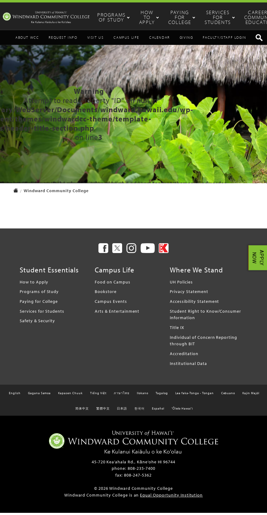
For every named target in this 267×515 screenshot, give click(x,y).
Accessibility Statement (194, 303)
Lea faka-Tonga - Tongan (194, 395)
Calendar (159, 39)
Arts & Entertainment (117, 313)
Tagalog (162, 395)
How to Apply (155, 17)
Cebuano (228, 395)
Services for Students (214, 17)
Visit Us (95, 39)
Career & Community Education (250, 17)
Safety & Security (37, 323)
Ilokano (142, 395)
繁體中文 (103, 411)
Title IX (177, 329)
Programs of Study (125, 17)
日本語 (122, 411)
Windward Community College (56, 193)
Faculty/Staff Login (224, 39)
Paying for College (182, 17)
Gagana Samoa (39, 395)
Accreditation (184, 356)
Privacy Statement (189, 293)
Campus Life (126, 39)
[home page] (15, 193)
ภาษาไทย (122, 395)
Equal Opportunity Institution (171, 497)
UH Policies (181, 284)
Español (158, 411)
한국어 (139, 411)
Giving (186, 39)
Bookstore (106, 293)
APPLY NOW (258, 257)
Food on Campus (112, 284)
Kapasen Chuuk (70, 395)
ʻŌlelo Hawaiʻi (182, 411)
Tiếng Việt (98, 395)
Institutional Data (188, 365)
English (15, 395)
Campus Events (111, 303)
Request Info (63, 39)
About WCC (27, 39)
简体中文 (82, 411)
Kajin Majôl (250, 395)
